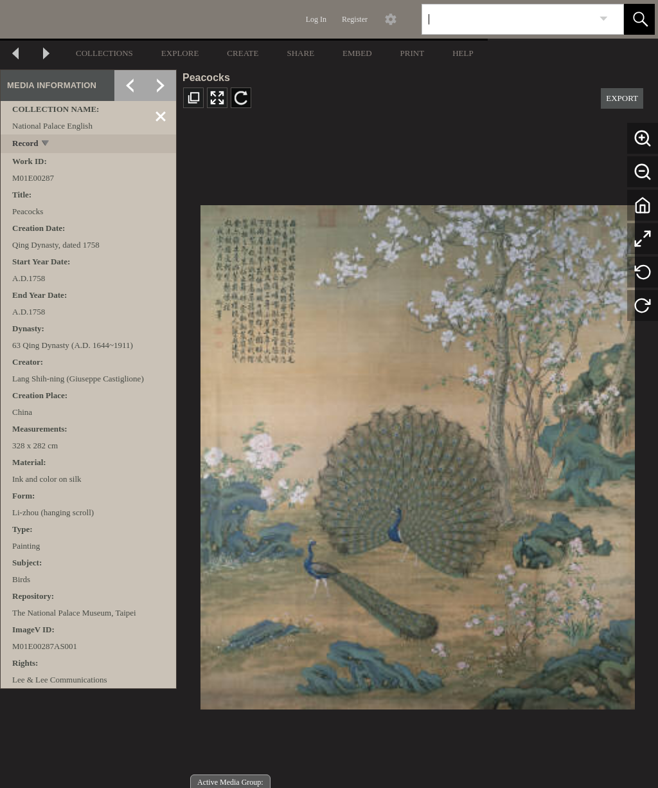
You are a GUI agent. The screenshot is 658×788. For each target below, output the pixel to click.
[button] (639, 19)
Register (355, 19)
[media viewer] (417, 454)
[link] (604, 19)
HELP (463, 53)
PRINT (412, 53)
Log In (316, 19)
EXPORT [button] (622, 98)
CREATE (242, 53)
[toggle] (46, 144)
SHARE (300, 53)
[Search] (508, 19)
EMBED (357, 53)
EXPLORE (180, 53)
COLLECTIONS (104, 53)
